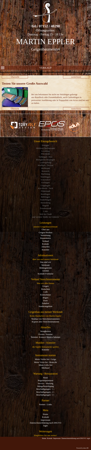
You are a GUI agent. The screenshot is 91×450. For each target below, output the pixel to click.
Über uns (45, 229)
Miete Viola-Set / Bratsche (45, 362)
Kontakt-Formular (45, 273)
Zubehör (45, 303)
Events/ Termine (45, 334)
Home (45, 414)
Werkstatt (45, 265)
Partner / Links (45, 404)
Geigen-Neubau (45, 232)
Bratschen (45, 289)
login (45, 425)
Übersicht (15, 77)
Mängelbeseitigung (45, 386)
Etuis (45, 300)
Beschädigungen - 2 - (45, 392)
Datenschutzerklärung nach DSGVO (45, 423)
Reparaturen (45, 238)
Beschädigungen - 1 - (45, 389)
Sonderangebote (45, 306)
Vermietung (46, 235)
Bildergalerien (45, 268)
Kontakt (45, 244)
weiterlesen (76, 77)
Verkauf (26, 68)
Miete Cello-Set (45, 365)
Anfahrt (45, 270)
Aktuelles (45, 246)
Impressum (45, 420)
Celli (45, 292)
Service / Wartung (45, 383)
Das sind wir (45, 262)
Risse (45, 377)
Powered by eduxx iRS (82, 448)
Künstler (45, 249)
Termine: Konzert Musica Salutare (45, 337)
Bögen (45, 297)
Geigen (45, 286)
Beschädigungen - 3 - (45, 395)
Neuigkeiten (45, 331)
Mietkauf (45, 368)
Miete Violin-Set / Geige (45, 359)
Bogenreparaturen (45, 380)
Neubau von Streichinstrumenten (45, 319)
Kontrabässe (45, 294)
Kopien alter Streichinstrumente (45, 321)
